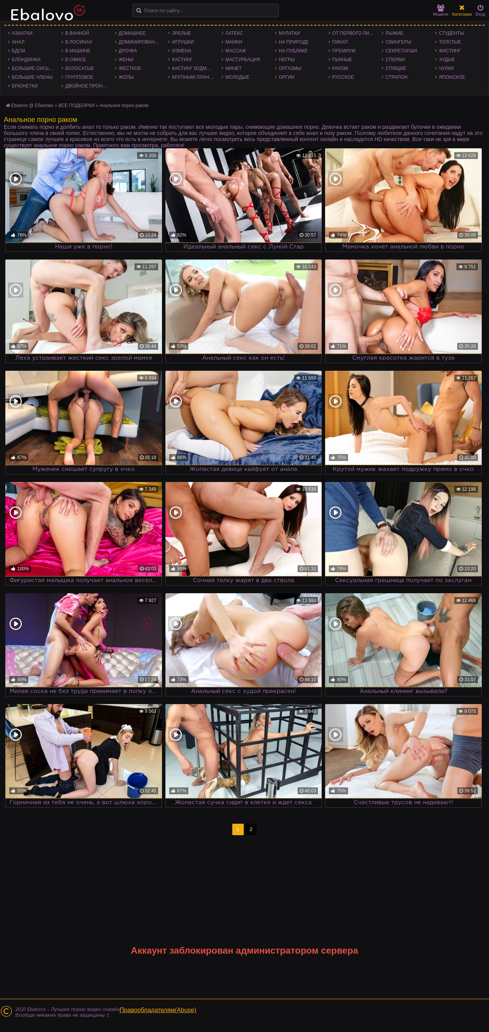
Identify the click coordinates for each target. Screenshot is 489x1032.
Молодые (237, 77)
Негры (287, 59)
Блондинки (26, 59)
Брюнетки (25, 86)
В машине (78, 51)
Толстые (450, 42)
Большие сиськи (33, 68)
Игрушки (183, 42)
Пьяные (342, 59)
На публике (293, 51)
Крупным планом (194, 77)
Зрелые (181, 33)
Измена (181, 51)
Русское (343, 77)
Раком (340, 68)
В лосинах (78, 42)
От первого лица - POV (355, 33)
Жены (126, 59)
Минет (233, 68)
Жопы (126, 77)
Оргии (287, 77)
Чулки (446, 68)
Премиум (344, 51)
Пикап (340, 42)
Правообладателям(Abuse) (158, 1010)
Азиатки (22, 33)
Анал (18, 42)
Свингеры (398, 42)
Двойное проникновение (88, 86)
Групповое (79, 77)
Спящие (395, 68)
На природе (294, 42)
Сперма (395, 59)
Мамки (233, 42)
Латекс (234, 33)
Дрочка (128, 51)
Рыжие (394, 33)
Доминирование (140, 42)
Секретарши (401, 51)
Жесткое (130, 68)
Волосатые (79, 68)
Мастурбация (242, 59)
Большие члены (32, 77)
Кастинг (182, 59)
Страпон (396, 77)
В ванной (77, 33)
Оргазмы (290, 68)
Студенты (451, 33)
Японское (452, 77)
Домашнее (132, 33)
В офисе (75, 59)
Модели (441, 10)
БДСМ (18, 51)
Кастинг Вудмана (194, 68)
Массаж (235, 51)
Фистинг (450, 51)
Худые (447, 59)
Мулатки (289, 33)
